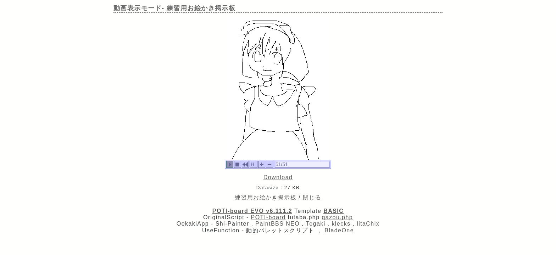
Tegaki (316, 224)
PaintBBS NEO (277, 224)
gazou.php (337, 217)
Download (278, 177)
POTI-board (268, 217)
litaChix (368, 224)
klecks (341, 224)
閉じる (312, 197)
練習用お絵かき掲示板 (265, 197)
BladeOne (339, 230)
